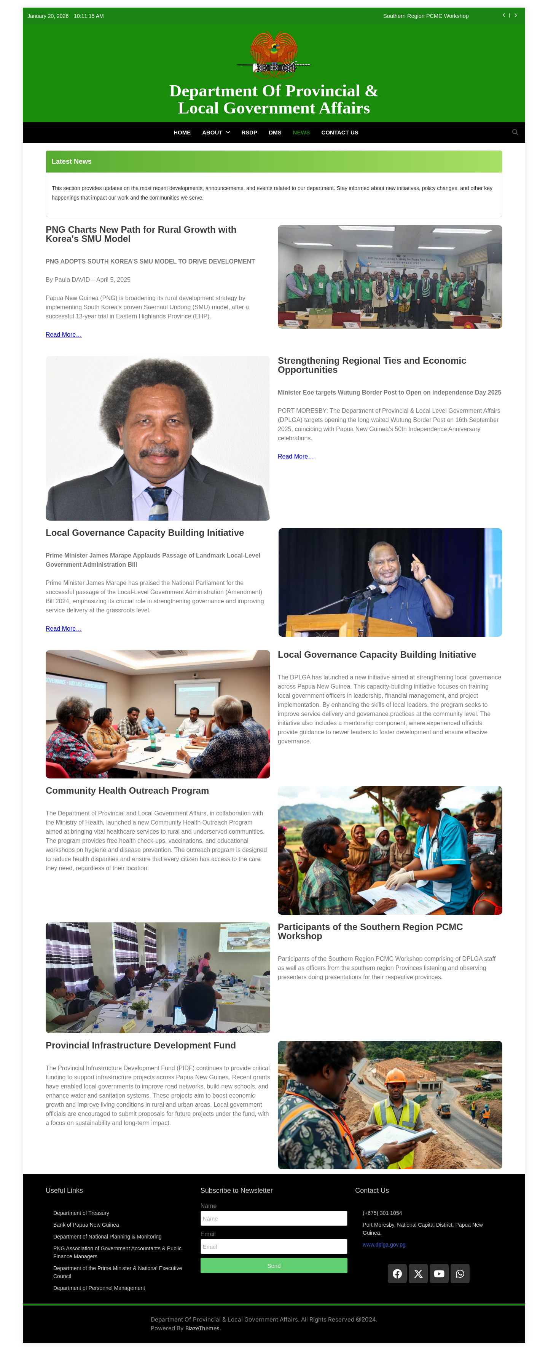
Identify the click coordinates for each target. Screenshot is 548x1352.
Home (182, 132)
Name (209, 1206)
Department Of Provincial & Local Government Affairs (274, 99)
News (301, 132)
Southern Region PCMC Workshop (426, 16)
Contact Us (340, 132)
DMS (275, 132)
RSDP (250, 132)
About (212, 132)
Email (208, 1234)
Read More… (64, 334)
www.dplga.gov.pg (384, 1245)
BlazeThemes (202, 1328)
